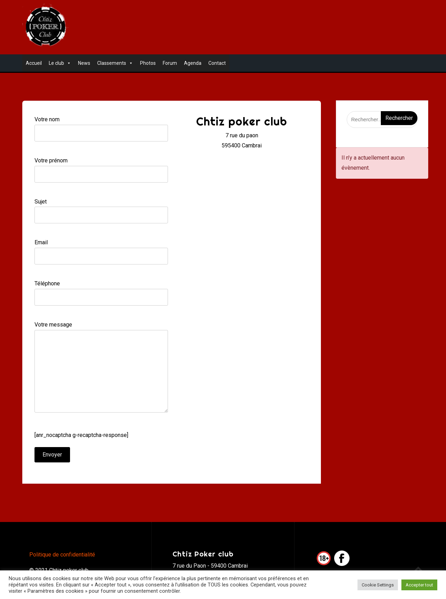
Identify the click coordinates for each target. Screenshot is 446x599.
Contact (217, 63)
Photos (148, 63)
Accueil (34, 63)
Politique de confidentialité (62, 554)
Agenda (192, 63)
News (84, 63)
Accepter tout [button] (419, 585)
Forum (170, 63)
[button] (67, 63)
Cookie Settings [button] (378, 585)
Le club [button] (60, 63)
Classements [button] (115, 63)
